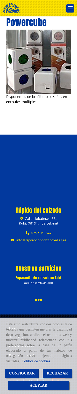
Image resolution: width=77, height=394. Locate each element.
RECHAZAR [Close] (57, 373)
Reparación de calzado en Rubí (38, 277)
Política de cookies (36, 361)
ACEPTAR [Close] (38, 385)
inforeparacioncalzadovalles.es (41, 240)
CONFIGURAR (22, 373)
